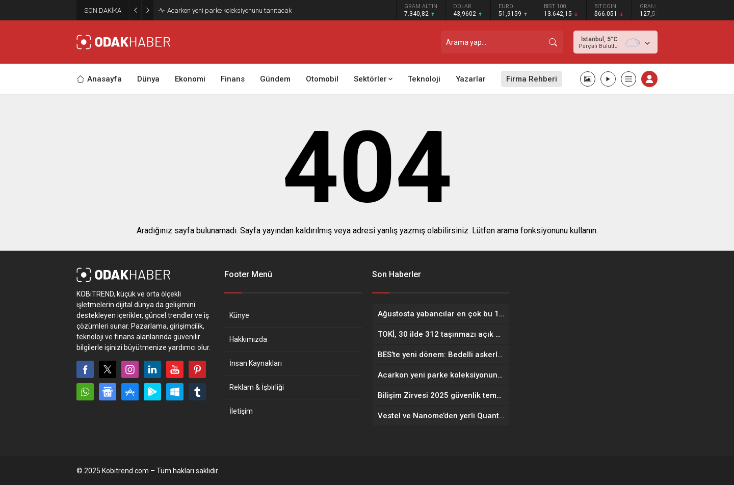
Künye (239, 315)
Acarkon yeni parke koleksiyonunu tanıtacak (229, 10)
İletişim (241, 411)
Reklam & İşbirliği (256, 387)
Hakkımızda (248, 339)
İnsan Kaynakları (255, 363)
